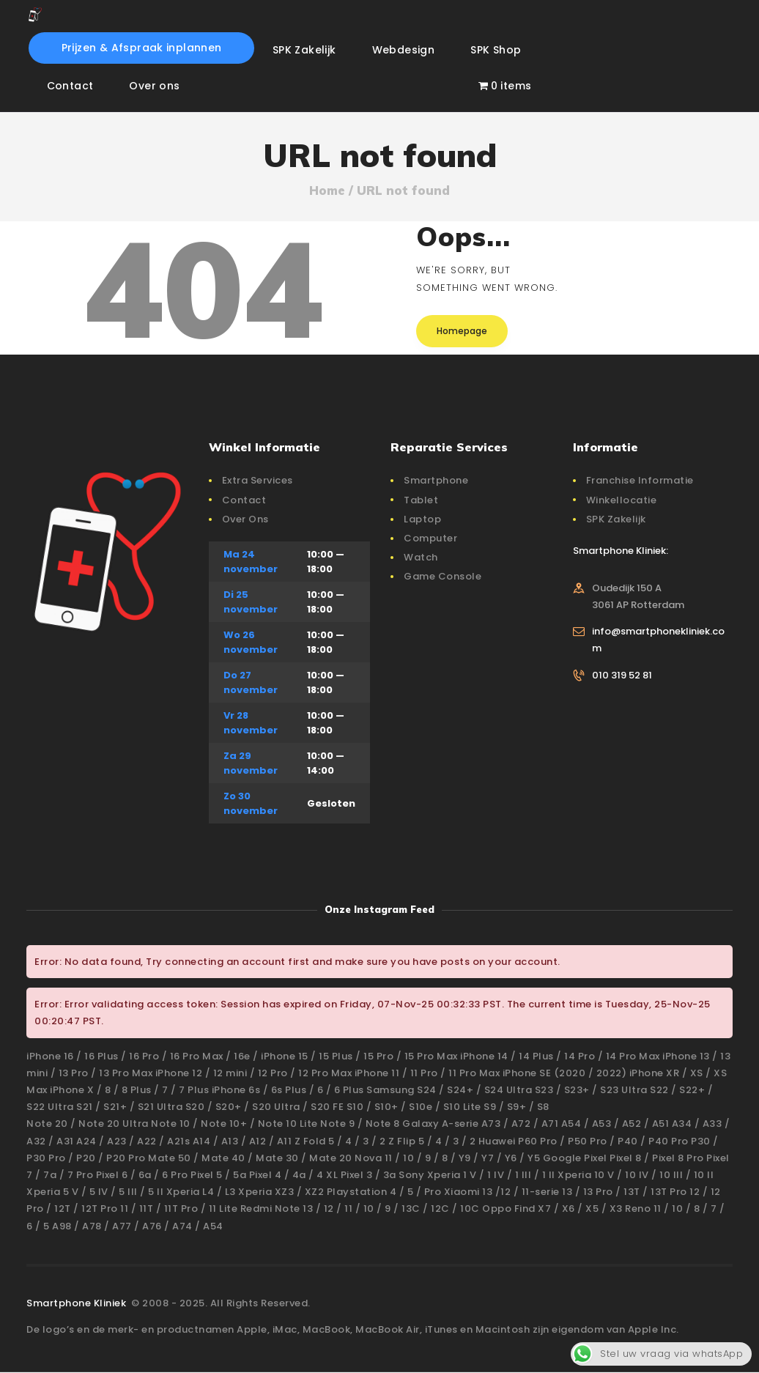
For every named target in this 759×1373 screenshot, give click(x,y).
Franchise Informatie (640, 480)
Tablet (421, 500)
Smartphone (436, 480)
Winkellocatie (621, 500)
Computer (430, 538)
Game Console (442, 576)
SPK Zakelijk (616, 519)
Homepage (462, 331)
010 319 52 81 (622, 675)
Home (327, 190)
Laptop (422, 519)
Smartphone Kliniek (77, 1303)
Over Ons (245, 519)
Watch (421, 557)
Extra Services (257, 480)
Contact (244, 500)
